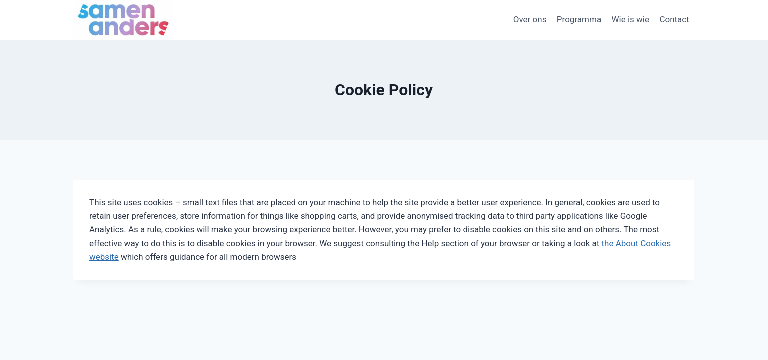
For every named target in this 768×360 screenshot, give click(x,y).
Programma (579, 19)
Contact (674, 19)
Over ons (530, 19)
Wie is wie (631, 19)
